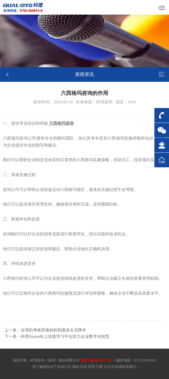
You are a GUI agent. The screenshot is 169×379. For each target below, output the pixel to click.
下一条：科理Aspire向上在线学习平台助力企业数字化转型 (56, 336)
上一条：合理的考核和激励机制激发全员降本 (45, 330)
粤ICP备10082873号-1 (97, 360)
